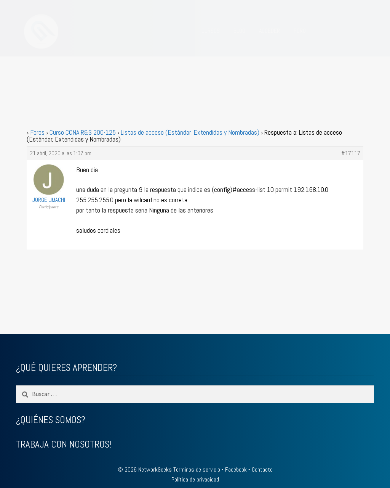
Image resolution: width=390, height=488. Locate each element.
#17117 (350, 153)
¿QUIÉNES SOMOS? (50, 420)
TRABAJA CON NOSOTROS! (63, 444)
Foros (37, 132)
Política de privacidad (195, 479)
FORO (300, 31)
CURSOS (210, 31)
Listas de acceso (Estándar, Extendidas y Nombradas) (190, 132)
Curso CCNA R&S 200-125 (83, 132)
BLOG (239, 31)
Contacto (262, 469)
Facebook (236, 469)
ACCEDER (269, 31)
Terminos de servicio (196, 469)
